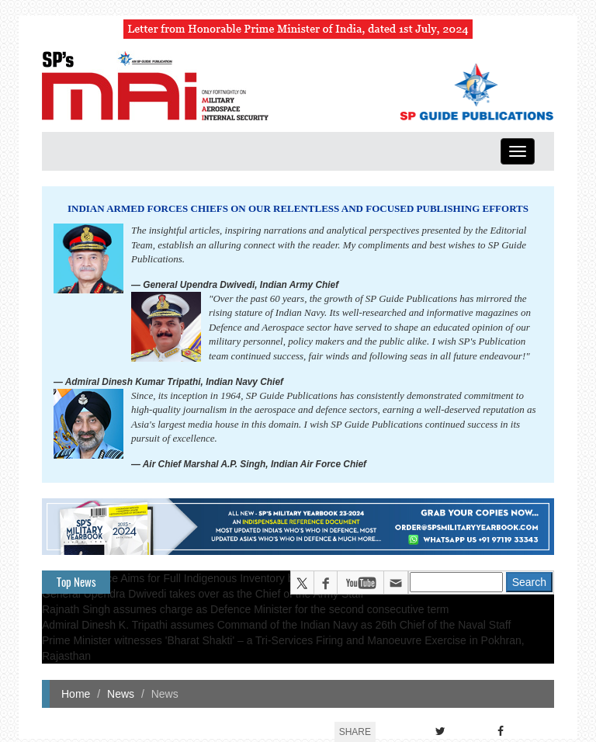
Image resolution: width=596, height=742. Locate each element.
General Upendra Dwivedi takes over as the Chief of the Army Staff (203, 594)
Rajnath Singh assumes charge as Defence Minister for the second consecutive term (245, 609)
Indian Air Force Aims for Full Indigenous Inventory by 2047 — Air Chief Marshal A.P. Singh (260, 578)
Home (75, 694)
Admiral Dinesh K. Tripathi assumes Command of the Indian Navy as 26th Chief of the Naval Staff (276, 625)
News (120, 694)
